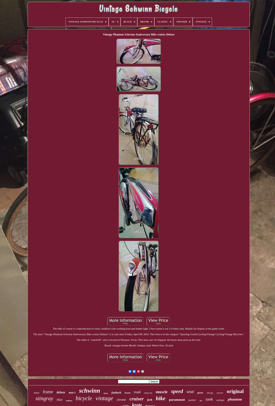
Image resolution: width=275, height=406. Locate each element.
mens (36, 392)
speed (177, 391)
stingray (44, 398)
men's (72, 392)
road (137, 392)
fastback (116, 392)
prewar (220, 392)
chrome (121, 399)
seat (190, 391)
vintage (104, 398)
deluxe (61, 392)
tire (201, 401)
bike (160, 398)
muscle (162, 392)
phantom (235, 399)
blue (60, 399)
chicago (210, 393)
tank (209, 399)
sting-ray (148, 392)
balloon (69, 401)
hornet (127, 393)
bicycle (84, 398)
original (235, 391)
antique (220, 400)
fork (149, 399)
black (106, 393)
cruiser (136, 398)
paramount (177, 399)
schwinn (89, 390)
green (200, 392)
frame (48, 391)
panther (192, 400)
